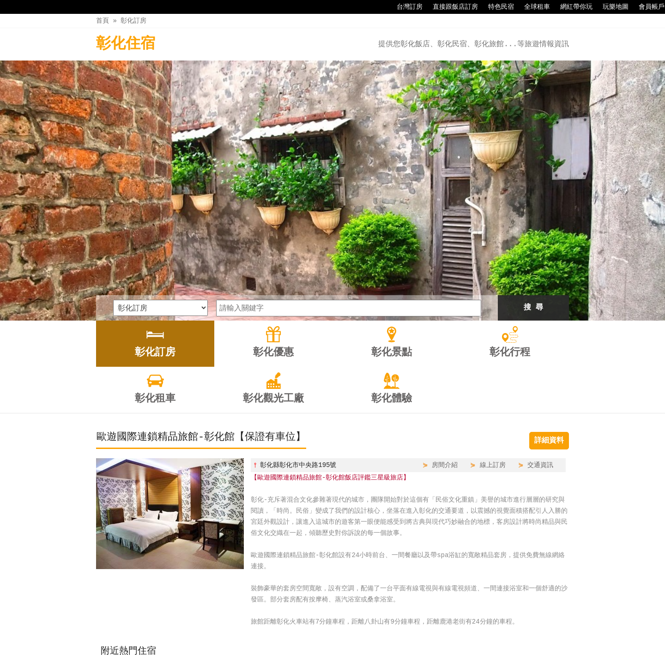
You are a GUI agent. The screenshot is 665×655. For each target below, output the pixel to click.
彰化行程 (323, 628)
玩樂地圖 (611, 7)
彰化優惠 (245, 628)
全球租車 (532, 7)
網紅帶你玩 (571, 7)
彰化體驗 (454, 628)
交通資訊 (540, 343)
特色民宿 (496, 7)
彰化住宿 (125, 44)
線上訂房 (493, 343)
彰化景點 (284, 628)
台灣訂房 (405, 7)
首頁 (102, 20)
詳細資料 (549, 319)
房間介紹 (445, 343)
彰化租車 (361, 628)
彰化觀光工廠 (408, 628)
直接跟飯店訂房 (450, 7)
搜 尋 (533, 186)
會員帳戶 (647, 7)
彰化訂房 (133, 20)
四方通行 (338, 647)
